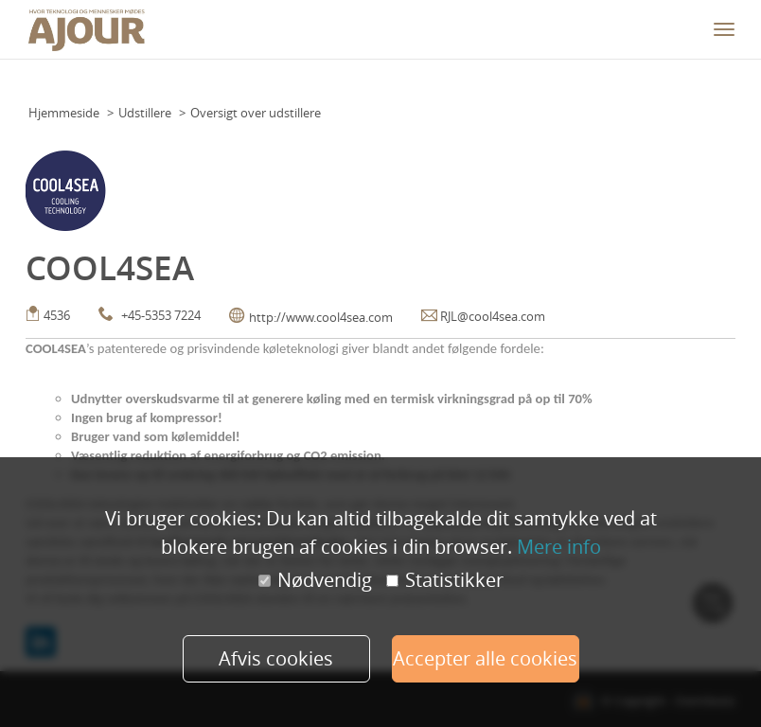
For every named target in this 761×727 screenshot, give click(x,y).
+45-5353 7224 (161, 315)
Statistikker (445, 580)
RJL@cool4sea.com (492, 316)
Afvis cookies (276, 658)
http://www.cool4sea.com (321, 317)
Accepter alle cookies (485, 658)
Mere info (559, 546)
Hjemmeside (63, 112)
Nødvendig (315, 580)
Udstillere (144, 112)
